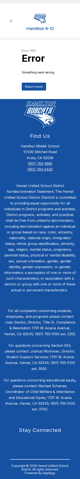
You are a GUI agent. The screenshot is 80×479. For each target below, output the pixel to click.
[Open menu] (11, 21)
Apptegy (49, 473)
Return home (34, 86)
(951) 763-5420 (40, 169)
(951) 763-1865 (40, 163)
